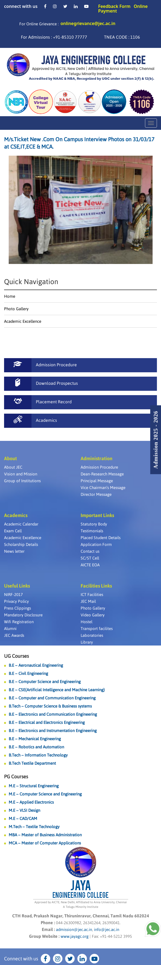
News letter (14, 551)
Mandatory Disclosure (23, 615)
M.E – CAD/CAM (23, 818)
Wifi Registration (19, 621)
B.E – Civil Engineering (28, 673)
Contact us (90, 551)
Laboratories (92, 635)
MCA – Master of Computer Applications (45, 843)
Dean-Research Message (102, 474)
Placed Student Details (101, 537)
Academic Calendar (21, 524)
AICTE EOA (90, 565)
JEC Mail (88, 601)
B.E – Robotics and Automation (36, 747)
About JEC (13, 467)
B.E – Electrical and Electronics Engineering (47, 722)
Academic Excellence (22, 321)
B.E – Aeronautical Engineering (36, 665)
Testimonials (92, 530)
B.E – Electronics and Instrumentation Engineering (53, 730)
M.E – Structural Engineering (34, 785)
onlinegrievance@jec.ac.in (88, 23)
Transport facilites (97, 628)
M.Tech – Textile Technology (34, 826)
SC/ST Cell (90, 558)
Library (87, 642)
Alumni (10, 628)
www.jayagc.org (75, 936)
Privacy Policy (16, 601)
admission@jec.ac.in (74, 929)
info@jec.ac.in (106, 929)
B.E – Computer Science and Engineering (45, 681)
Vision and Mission (20, 474)
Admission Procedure (99, 467)
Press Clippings (17, 608)
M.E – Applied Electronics (31, 802)
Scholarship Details (21, 544)
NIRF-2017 (13, 594)
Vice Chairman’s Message (103, 487)
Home (9, 296)
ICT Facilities (92, 594)
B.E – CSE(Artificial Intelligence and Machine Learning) (57, 689)
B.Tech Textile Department (32, 763)
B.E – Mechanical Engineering (35, 738)
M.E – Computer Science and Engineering (45, 794)
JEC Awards (14, 635)
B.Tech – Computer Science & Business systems (50, 706)
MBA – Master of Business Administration (45, 834)
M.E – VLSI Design (24, 810)
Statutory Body (94, 524)
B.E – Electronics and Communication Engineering (53, 714)
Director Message (96, 494)
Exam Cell (13, 530)
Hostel (86, 621)
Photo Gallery (16, 308)
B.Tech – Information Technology (38, 755)
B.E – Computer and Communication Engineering (52, 698)
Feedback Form (114, 6)
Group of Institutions (22, 480)
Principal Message (97, 480)
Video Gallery (93, 615)
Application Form (96, 544)
